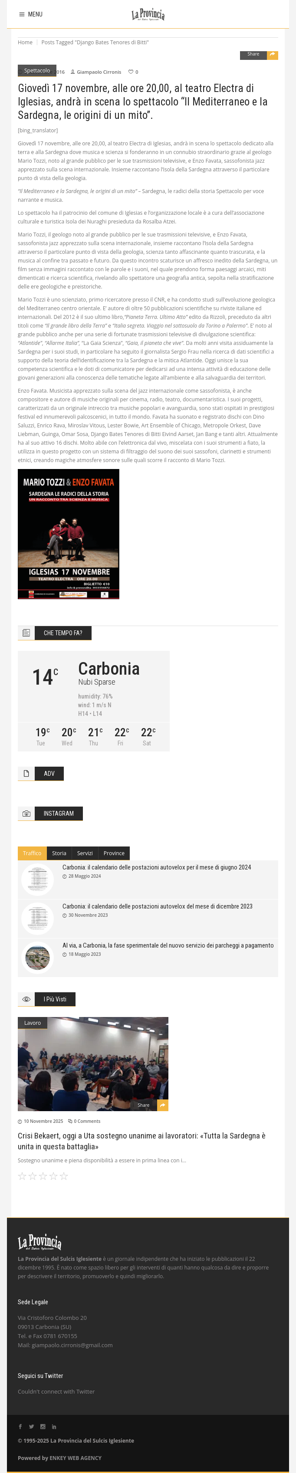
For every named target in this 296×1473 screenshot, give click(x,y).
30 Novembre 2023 (88, 915)
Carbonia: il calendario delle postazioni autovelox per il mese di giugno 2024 (156, 867)
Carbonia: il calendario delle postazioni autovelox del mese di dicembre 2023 (157, 906)
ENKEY (57, 1458)
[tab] (32, 853)
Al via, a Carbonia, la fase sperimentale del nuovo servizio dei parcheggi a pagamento (168, 945)
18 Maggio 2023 (85, 954)
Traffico (32, 853)
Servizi (85, 853)
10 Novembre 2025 (43, 1121)
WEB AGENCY (85, 1458)
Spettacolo (37, 70)
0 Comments (87, 1121)
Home (25, 42)
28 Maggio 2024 (85, 876)
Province (114, 853)
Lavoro (32, 1023)
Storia (59, 853)
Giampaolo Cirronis (99, 72)
